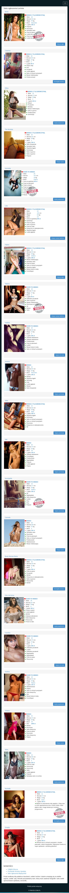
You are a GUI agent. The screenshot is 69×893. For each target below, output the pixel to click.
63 (37, 215)
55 (32, 759)
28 (32, 17)
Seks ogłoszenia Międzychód (17, 873)
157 (42, 835)
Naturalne (34, 23)
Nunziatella (8, 478)
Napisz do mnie (59, 355)
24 (33, 93)
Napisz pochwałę (59, 394)
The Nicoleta (9, 129)
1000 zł (33, 723)
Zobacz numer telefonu (57, 238)
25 (34, 174)
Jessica (7, 361)
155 (38, 213)
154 (32, 19)
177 (32, 485)
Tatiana (7, 284)
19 (32, 250)
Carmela (7, 517)
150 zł (33, 491)
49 (33, 97)
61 (32, 565)
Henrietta (8, 168)
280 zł (39, 218)
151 (35, 175)
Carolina (7, 633)
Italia (6, 400)
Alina (6, 749)
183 (32, 563)
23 (32, 406)
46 (32, 21)
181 (32, 136)
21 (42, 794)
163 (32, 58)
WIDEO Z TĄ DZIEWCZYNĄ (35, 15)
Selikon (33, 256)
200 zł (33, 335)
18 (37, 211)
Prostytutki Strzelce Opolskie (17, 871)
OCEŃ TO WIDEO (29, 172)
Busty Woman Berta (11, 556)
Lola (6, 206)
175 (32, 640)
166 (32, 757)
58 (32, 138)
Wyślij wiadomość (59, 123)
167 (32, 369)
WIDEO (28, 365)
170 (32, 447)
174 (42, 796)
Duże (42, 799)
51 (32, 526)
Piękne (36, 179)
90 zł (32, 63)
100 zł (33, 142)
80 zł (32, 296)
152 (32, 679)
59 (32, 409)
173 (32, 718)
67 (31, 60)
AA (38, 217)
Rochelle (7, 788)
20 (31, 56)
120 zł (33, 452)
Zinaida (7, 827)
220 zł (34, 101)
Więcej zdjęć (60, 44)
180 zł (33, 24)
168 (32, 524)
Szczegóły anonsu (59, 81)
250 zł (33, 569)
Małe (32, 411)
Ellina (6, 88)
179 (33, 95)
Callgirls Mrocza (13, 869)
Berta (6, 12)
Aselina (7, 671)
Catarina (7, 50)
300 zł (43, 840)
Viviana (7, 710)
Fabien (7, 245)
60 (32, 448)
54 (32, 332)
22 (32, 367)
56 (32, 720)
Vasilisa (7, 322)
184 (32, 330)
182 (32, 408)
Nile (6, 439)
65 (32, 371)
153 (32, 252)
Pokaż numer (60, 162)
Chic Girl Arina (9, 595)
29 (32, 289)
